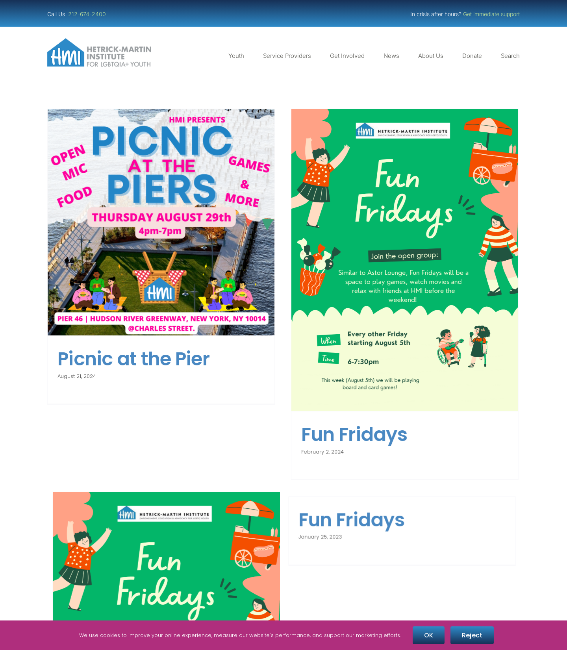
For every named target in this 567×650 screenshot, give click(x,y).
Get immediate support (491, 14)
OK (428, 635)
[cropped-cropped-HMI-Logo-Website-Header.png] (99, 41)
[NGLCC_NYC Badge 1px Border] (447, 602)
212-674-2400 (87, 14)
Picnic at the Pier (133, 359)
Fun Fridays (251, 475)
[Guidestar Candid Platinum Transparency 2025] (119, 602)
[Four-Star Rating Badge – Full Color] (283, 602)
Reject (472, 635)
